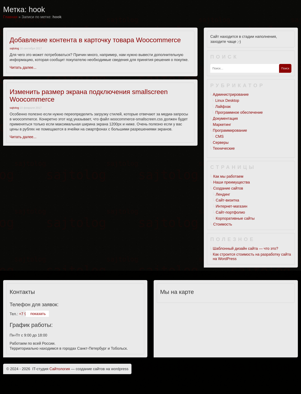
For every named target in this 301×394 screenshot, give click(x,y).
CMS (219, 136)
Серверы (220, 142)
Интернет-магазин (231, 206)
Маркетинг (222, 124)
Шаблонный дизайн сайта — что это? (245, 248)
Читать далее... (23, 67)
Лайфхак (223, 107)
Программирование (230, 130)
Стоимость (222, 224)
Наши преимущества (231, 182)
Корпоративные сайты (235, 218)
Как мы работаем (228, 176)
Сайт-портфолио (230, 212)
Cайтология (60, 369)
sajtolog (14, 48)
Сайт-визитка (227, 200)
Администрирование (231, 94)
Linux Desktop (227, 100)
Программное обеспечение (239, 112)
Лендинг (223, 194)
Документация (225, 118)
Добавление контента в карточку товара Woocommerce (95, 40)
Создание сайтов (228, 188)
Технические (224, 148)
